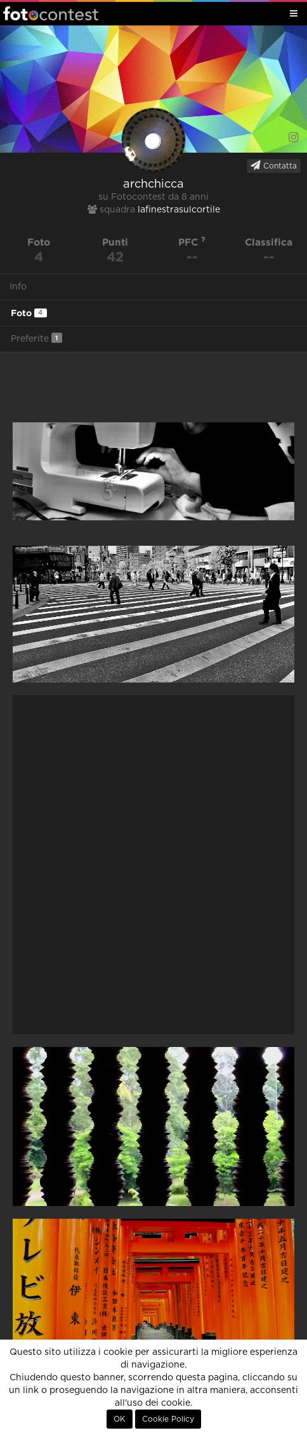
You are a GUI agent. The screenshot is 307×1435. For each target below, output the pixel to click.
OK (120, 1419)
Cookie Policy (168, 1419)
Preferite (36, 338)
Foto (29, 313)
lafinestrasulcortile (179, 209)
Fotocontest (50, 13)
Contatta (274, 165)
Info (18, 286)
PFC (192, 242)
